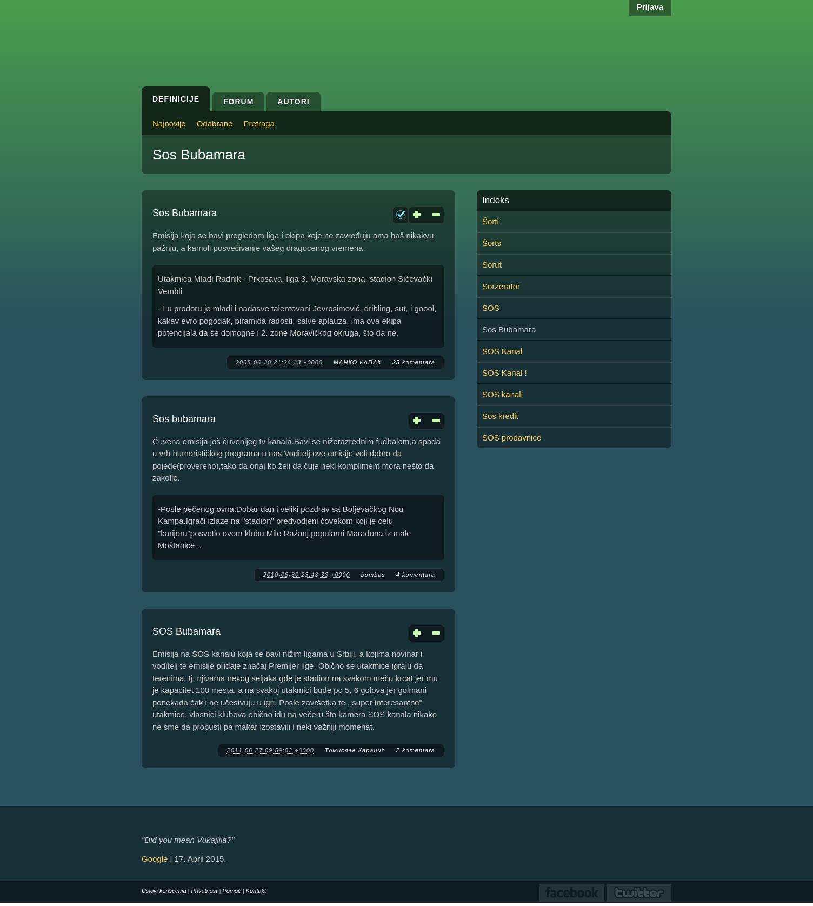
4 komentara (415, 574)
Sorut (492, 264)
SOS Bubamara (186, 631)
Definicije (175, 99)
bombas (373, 574)
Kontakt (256, 891)
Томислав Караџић (355, 750)
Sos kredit (500, 416)
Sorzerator (501, 286)
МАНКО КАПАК (358, 362)
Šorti (490, 221)
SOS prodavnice (511, 437)
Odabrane (215, 123)
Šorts (491, 243)
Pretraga (259, 123)
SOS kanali (502, 394)
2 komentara (415, 750)
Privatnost (204, 891)
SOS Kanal (502, 351)
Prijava (650, 6)
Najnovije (169, 123)
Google (155, 858)
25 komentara (413, 362)
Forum (238, 101)
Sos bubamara (184, 419)
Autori (293, 101)
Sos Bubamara (184, 213)
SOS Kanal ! (504, 372)
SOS (490, 307)
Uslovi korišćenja (164, 891)
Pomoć (231, 891)
